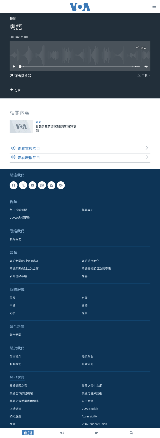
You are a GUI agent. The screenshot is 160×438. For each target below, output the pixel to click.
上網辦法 (15, 408)
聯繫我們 (15, 364)
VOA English (90, 408)
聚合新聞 (15, 334)
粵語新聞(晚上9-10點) (24, 261)
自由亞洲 (87, 401)
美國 (12, 297)
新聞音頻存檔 (18, 276)
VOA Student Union (94, 424)
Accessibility (90, 416)
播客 (85, 276)
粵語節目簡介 (90, 261)
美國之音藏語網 (92, 393)
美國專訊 (87, 210)
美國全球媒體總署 (21, 393)
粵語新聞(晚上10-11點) (24, 268)
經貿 (85, 313)
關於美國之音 (18, 385)
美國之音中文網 (92, 385)
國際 (85, 305)
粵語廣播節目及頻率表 (96, 268)
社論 (12, 424)
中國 (12, 305)
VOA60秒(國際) (20, 217)
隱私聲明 (87, 356)
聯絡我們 (15, 239)
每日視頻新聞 (18, 210)
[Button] (15, 91)
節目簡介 (15, 356)
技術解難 (15, 416)
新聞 (13, 19)
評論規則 (87, 364)
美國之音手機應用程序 (24, 401)
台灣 (85, 297)
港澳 (12, 313)
